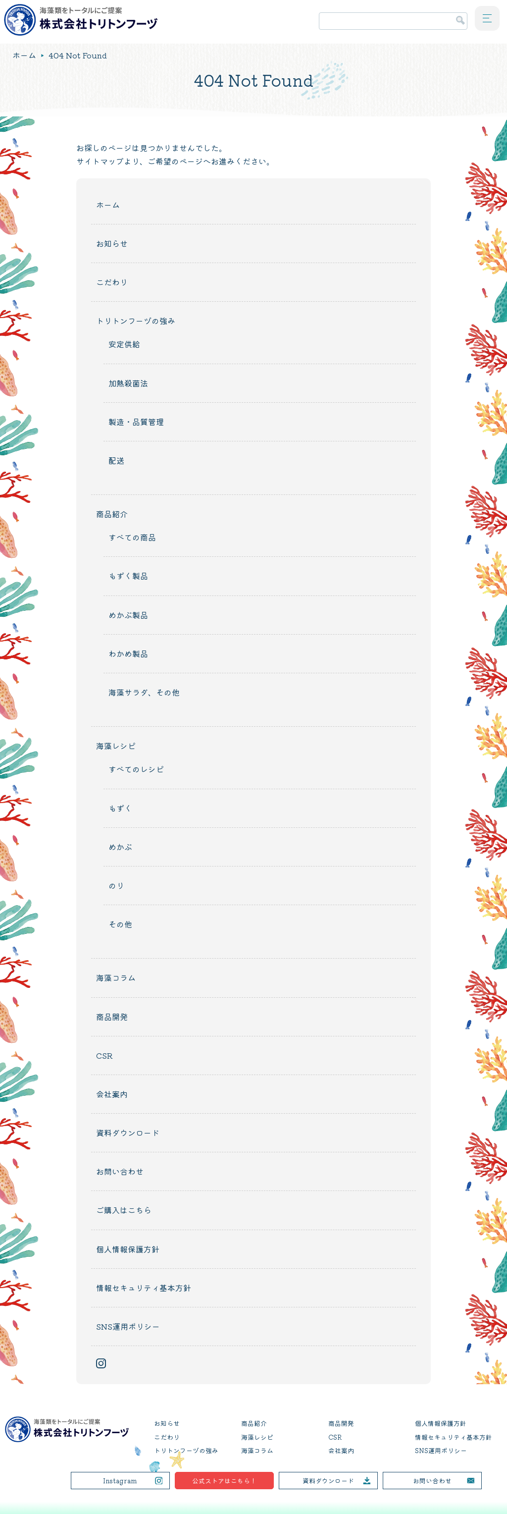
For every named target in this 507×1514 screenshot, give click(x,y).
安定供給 (124, 344)
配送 (116, 460)
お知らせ (112, 243)
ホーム (24, 55)
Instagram (120, 1480)
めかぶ (120, 847)
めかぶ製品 (128, 615)
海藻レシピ (116, 746)
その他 (120, 924)
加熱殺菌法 (128, 383)
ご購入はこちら (124, 1210)
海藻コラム (116, 977)
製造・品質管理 (136, 422)
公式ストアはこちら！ (224, 1480)
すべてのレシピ (136, 769)
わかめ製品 (128, 653)
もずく (120, 808)
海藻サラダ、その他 (144, 692)
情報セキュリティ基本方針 (143, 1288)
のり (116, 885)
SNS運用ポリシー (128, 1326)
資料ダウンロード (127, 1132)
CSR (104, 1055)
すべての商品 (132, 537)
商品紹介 (112, 514)
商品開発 (112, 1017)
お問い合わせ (120, 1171)
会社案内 (112, 1094)
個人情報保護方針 (127, 1249)
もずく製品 (128, 576)
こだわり (112, 282)
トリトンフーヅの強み (135, 320)
